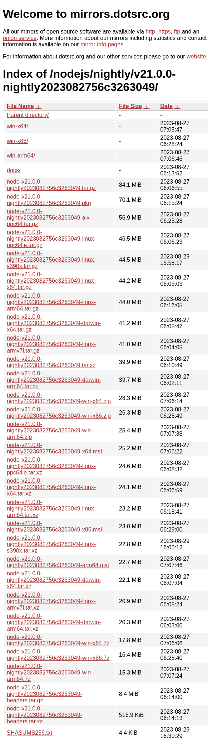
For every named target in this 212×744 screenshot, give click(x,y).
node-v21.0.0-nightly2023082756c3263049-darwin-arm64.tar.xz (54, 622)
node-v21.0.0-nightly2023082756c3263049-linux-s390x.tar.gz (51, 259)
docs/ (13, 170)
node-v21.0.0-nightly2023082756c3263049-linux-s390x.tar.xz (51, 544)
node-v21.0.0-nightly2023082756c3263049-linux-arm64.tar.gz (51, 302)
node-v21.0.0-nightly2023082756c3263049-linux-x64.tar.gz (51, 280)
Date (166, 106)
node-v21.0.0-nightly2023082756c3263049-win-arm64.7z (50, 672)
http (150, 32)
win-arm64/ (21, 156)
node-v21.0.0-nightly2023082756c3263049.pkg (49, 200)
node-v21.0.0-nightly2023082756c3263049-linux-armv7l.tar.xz (51, 601)
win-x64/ (17, 126)
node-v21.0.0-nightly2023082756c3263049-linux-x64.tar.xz (51, 487)
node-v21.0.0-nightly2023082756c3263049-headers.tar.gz (44, 693)
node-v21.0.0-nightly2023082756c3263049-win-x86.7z (58, 654)
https (164, 32)
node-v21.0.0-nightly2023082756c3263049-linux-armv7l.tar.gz (51, 344)
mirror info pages (101, 44)
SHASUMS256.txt (29, 733)
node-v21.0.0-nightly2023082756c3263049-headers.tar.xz (44, 714)
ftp (177, 32)
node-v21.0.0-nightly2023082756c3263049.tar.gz (51, 185)
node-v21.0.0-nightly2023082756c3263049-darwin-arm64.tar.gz (54, 379)
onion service (19, 38)
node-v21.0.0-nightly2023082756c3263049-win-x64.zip (59, 398)
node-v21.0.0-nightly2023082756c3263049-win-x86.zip (59, 412)
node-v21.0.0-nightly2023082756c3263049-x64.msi (54, 448)
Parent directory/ (28, 115)
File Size (130, 106)
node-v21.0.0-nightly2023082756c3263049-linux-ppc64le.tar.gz (51, 238)
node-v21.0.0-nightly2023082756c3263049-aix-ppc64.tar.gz (49, 217)
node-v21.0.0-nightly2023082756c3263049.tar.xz (51, 362)
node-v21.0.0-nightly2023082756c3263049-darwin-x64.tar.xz (54, 579)
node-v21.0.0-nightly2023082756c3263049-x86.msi (54, 526)
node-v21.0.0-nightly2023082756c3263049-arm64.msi (58, 562)
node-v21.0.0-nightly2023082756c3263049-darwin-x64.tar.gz (54, 323)
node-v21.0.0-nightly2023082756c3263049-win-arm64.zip (50, 430)
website (196, 56)
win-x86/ (17, 141)
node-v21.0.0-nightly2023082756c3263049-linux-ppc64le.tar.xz (51, 466)
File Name (20, 106)
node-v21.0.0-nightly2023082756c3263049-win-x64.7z (58, 640)
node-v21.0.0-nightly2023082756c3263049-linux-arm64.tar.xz (51, 508)
